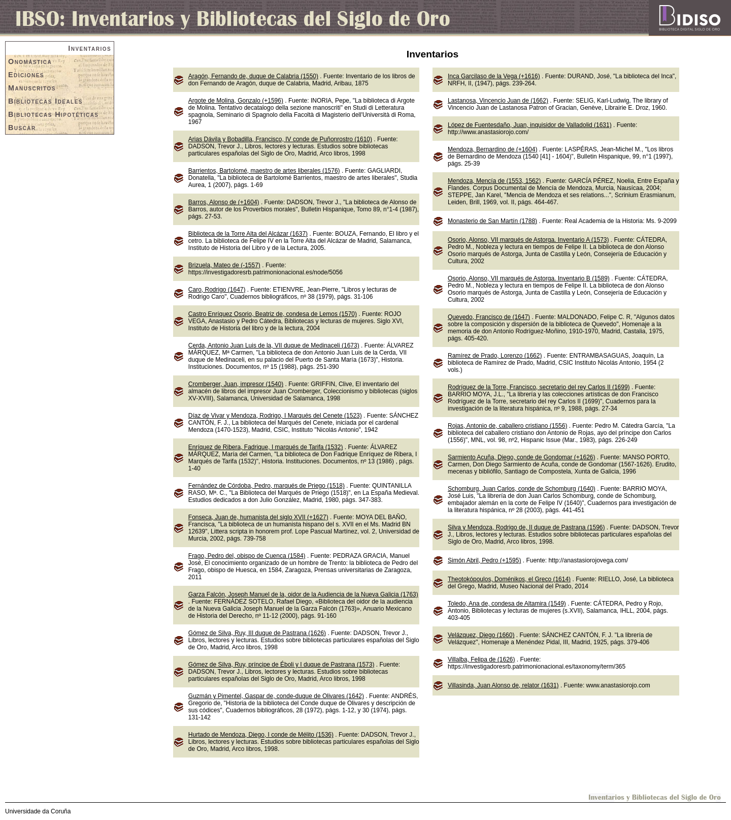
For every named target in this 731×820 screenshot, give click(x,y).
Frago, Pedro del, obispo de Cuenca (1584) (247, 555)
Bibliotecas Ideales (45, 101)
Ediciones (26, 75)
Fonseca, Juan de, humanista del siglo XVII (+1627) (258, 517)
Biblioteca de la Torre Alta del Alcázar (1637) (248, 233)
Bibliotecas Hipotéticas (53, 114)
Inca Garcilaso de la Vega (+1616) (494, 76)
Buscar (22, 127)
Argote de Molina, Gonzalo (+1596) (235, 100)
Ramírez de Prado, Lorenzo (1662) (495, 355)
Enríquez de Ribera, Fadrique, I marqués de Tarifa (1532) (265, 447)
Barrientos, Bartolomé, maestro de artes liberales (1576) (264, 170)
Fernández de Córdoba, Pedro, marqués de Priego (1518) (266, 485)
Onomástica (30, 61)
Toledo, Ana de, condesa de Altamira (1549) (507, 603)
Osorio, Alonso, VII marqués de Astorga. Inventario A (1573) (528, 239)
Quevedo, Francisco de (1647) (489, 317)
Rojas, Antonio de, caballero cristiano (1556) (507, 425)
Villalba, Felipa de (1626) (481, 659)
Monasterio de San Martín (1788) (492, 221)
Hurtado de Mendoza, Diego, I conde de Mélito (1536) (261, 734)
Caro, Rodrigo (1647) (217, 289)
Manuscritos (32, 88)
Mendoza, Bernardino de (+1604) (492, 149)
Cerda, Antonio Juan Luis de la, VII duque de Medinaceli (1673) (273, 345)
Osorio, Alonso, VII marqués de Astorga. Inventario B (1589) (529, 278)
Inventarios (89, 48)
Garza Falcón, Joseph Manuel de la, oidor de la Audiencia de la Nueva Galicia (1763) (303, 594)
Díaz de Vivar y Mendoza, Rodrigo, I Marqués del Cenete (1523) (275, 415)
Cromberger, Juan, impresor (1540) (235, 384)
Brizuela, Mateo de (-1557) (224, 265)
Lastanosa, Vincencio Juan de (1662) (498, 100)
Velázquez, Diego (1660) (481, 635)
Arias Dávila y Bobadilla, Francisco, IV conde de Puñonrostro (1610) (280, 139)
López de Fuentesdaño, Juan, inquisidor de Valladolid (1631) (530, 125)
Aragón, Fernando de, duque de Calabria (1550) (253, 76)
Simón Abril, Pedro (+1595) (484, 560)
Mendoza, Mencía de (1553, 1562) (494, 180)
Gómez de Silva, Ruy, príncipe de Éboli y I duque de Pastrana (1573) (281, 664)
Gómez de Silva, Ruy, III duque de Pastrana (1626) (257, 633)
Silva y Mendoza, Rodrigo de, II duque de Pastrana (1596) (526, 527)
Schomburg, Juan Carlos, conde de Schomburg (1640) (521, 488)
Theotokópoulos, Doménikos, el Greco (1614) (509, 579)
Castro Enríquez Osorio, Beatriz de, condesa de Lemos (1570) (272, 314)
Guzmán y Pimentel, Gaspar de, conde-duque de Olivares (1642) (276, 696)
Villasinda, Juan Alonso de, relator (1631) (503, 685)
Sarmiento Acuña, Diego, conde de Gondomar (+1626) (521, 457)
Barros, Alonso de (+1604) (223, 202)
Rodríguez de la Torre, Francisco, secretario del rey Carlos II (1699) (539, 387)
